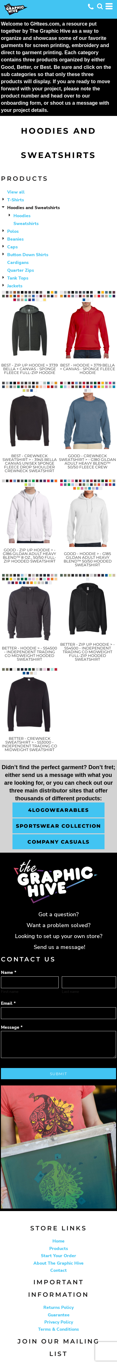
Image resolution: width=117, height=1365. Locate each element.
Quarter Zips (20, 270)
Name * (8, 972)
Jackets (14, 286)
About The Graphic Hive (58, 1263)
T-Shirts (15, 200)
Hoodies (22, 216)
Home (58, 1241)
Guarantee (59, 1315)
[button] (100, 6)
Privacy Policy (58, 1322)
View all (16, 192)
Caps (12, 247)
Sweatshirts (26, 224)
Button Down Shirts (27, 255)
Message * (11, 1027)
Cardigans (18, 263)
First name (9, 991)
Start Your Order (58, 1256)
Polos (13, 231)
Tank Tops (17, 278)
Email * (8, 1003)
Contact (58, 1270)
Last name (70, 991)
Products (58, 1249)
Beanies (15, 239)
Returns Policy (58, 1307)
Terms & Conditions (58, 1329)
